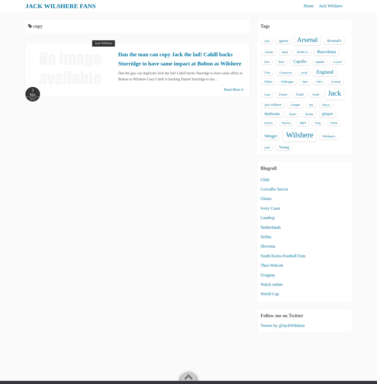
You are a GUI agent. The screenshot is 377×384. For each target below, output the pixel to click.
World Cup (269, 294)
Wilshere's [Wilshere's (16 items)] (328, 136)
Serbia (265, 237)
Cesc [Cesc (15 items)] (267, 72)
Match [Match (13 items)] (326, 104)
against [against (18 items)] (283, 41)
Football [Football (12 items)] (336, 81)
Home (309, 6)
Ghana (265, 198)
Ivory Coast (270, 208)
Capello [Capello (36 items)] (299, 61)
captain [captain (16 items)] (319, 62)
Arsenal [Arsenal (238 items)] (307, 39)
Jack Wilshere (330, 6)
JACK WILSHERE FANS (60, 6)
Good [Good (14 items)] (315, 94)
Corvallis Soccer (274, 189)
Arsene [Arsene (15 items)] (268, 52)
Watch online (271, 284)
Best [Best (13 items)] (267, 61)
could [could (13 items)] (304, 72)
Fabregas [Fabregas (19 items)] (287, 82)
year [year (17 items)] (267, 147)
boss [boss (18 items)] (282, 62)
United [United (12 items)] (333, 122)
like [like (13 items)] (311, 104)
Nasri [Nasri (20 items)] (292, 114)
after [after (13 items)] (267, 40)
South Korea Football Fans (283, 256)
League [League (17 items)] (295, 105)
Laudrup (267, 217)
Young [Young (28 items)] (284, 147)
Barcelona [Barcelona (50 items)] (326, 51)
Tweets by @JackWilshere (282, 325)
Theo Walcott (271, 265)
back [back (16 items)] (285, 52)
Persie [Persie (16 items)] (309, 114)
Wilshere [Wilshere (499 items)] (299, 135)
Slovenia (267, 246)
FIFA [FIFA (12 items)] (319, 81)
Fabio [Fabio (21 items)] (268, 82)
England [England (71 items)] (324, 72)
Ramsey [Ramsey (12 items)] (286, 122)
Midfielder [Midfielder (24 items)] (272, 114)
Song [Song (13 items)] (318, 122)
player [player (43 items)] (327, 113)
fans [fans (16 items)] (305, 82)
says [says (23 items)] (303, 123)
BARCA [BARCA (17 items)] (302, 52)
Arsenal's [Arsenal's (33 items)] (334, 40)
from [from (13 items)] (267, 94)
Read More (233, 90)
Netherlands (270, 227)
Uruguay (267, 275)
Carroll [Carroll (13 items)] (337, 61)
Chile (265, 179)
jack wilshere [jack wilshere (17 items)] (273, 105)
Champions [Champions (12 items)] (285, 72)
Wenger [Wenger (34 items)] (270, 136)
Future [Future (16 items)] (283, 94)
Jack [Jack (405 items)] (334, 93)
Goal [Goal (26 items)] (299, 94)
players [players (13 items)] (268, 122)
